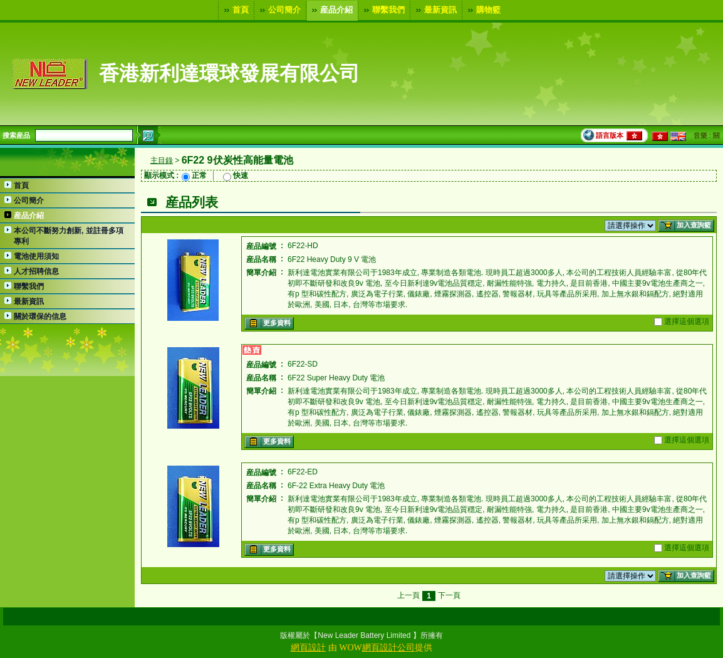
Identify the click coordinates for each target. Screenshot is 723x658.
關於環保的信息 (40, 316)
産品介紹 (331, 10)
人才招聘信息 (36, 271)
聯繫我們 (383, 10)
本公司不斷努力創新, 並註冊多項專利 (68, 236)
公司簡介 (279, 10)
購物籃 (483, 10)
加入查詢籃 (685, 226)
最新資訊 (435, 10)
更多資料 (268, 323)
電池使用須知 (36, 256)
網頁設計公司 (388, 647)
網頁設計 (308, 647)
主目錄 (161, 160)
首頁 (235, 10)
